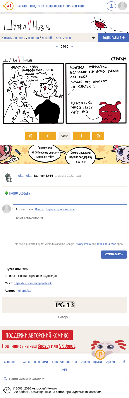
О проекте (11, 362)
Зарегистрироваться (60, 209)
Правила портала (64, 362)
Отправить (114, 254)
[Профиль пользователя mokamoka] (9, 177)
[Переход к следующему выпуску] (64, 89)
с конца (33, 37)
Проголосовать (19, 193)
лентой (47, 37)
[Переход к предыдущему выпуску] (16, 89)
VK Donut (67, 345)
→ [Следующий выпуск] (72, 46)
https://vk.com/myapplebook (33, 283)
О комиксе (63, 37)
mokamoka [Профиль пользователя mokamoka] (23, 175)
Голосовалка (55, 5)
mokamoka (23, 290)
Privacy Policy (83, 243)
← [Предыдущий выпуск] (56, 46)
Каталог (22, 5)
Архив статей (115, 362)
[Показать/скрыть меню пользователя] (122, 6)
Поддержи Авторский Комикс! (37, 335)
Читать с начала (13, 37)
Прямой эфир (75, 5)
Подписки (37, 5)
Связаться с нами (35, 362)
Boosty (44, 345)
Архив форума (91, 362)
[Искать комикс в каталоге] (5, 379)
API (64, 369)
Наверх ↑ (64, 317)
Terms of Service (106, 243)
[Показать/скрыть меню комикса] (93, 37)
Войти (39, 209)
